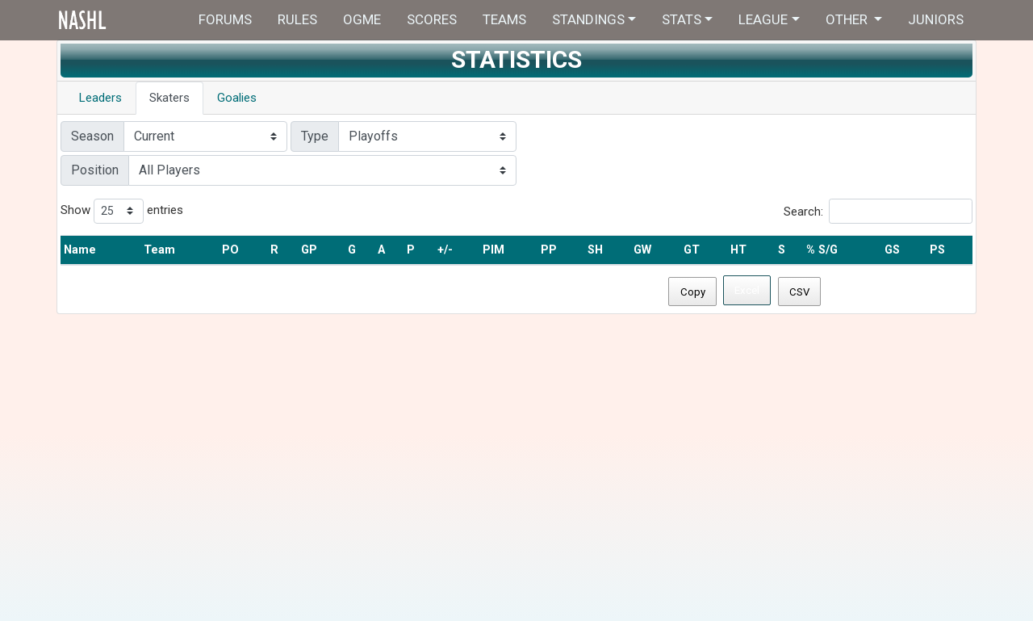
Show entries (122, 211)
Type (314, 136)
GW (642, 250)
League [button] (763, 19)
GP (309, 250)
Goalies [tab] (237, 97)
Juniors (936, 19)
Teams (504, 19)
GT (692, 250)
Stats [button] (681, 19)
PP (549, 250)
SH (595, 250)
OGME (362, 19)
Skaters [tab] (169, 97)
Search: (878, 211)
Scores (432, 19)
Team (159, 250)
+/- (445, 250)
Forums (225, 19)
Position (95, 170)
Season (92, 136)
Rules (297, 19)
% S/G (822, 250)
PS (937, 250)
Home (114, 20)
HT (738, 250)
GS (892, 250)
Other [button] (848, 19)
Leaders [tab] (100, 97)
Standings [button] (588, 19)
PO (230, 250)
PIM (493, 250)
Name (80, 250)
